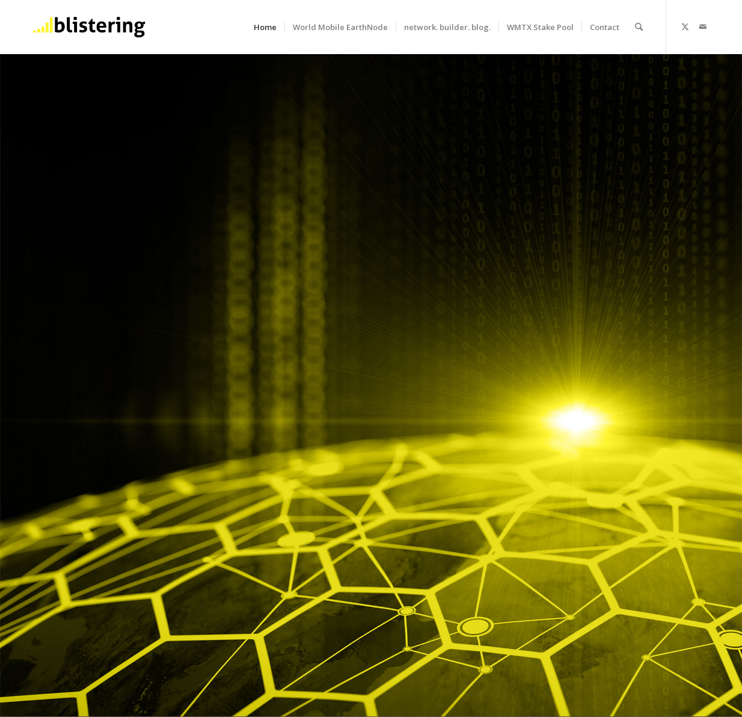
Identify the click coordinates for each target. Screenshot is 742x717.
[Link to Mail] (703, 26)
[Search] (639, 27)
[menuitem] (265, 27)
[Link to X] (685, 26)
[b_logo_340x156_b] (89, 27)
